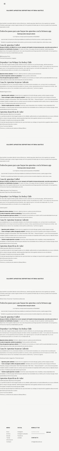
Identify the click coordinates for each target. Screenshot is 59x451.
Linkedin (20, 437)
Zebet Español (3, 207)
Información (9, 439)
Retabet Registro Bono (5, 91)
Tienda (8, 437)
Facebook (20, 435)
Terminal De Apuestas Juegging (8, 58)
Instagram (20, 431)
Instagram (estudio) (23, 433)
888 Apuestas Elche (5, 56)
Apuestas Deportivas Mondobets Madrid (10, 192)
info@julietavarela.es (36, 441)
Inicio (7, 431)
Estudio (8, 435)
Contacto (8, 441)
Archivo (8, 433)
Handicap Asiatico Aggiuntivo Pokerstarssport (12, 358)
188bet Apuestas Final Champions (9, 190)
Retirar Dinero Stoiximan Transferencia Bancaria (12, 298)
